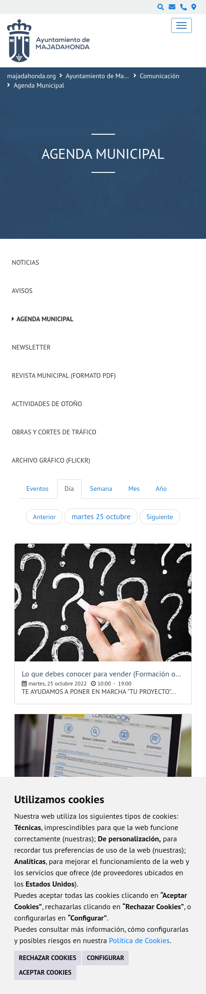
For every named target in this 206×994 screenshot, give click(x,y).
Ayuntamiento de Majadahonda (110, 76)
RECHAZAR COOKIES (47, 957)
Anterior (44, 517)
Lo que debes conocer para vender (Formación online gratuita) (103, 673)
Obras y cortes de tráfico (54, 432)
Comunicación (160, 76)
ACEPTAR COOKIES (45, 972)
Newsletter (31, 347)
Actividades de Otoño (47, 403)
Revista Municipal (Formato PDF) (64, 375)
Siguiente (160, 517)
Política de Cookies (139, 940)
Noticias (25, 262)
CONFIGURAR (105, 957)
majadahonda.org (31, 76)
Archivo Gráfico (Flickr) (51, 460)
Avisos (22, 290)
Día (69, 488)
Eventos (37, 488)
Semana (101, 488)
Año (161, 488)
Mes (134, 488)
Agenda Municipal (45, 319)
